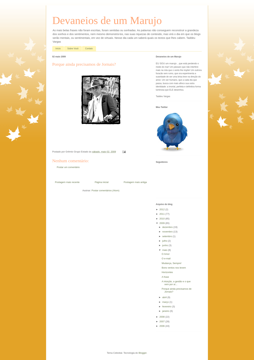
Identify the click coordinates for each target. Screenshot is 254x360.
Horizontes (167, 272)
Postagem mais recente (67, 182)
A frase (165, 277)
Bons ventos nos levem (174, 267)
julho (165, 240)
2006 (162, 326)
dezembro (167, 227)
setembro (167, 236)
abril (164, 297)
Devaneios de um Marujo (107, 20)
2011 (162, 214)
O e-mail (166, 258)
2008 (162, 316)
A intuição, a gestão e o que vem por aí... (176, 283)
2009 (162, 223)
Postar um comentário (68, 167)
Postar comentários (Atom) (105, 190)
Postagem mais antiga (135, 182)
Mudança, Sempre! (171, 263)
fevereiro (167, 306)
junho (165, 245)
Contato (89, 48)
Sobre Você (73, 48)
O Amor (166, 254)
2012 (162, 209)
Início (58, 48)
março (166, 302)
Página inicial (102, 182)
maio (165, 250)
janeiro (166, 311)
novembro (167, 231)
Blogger (142, 353)
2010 (162, 218)
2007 (162, 321)
